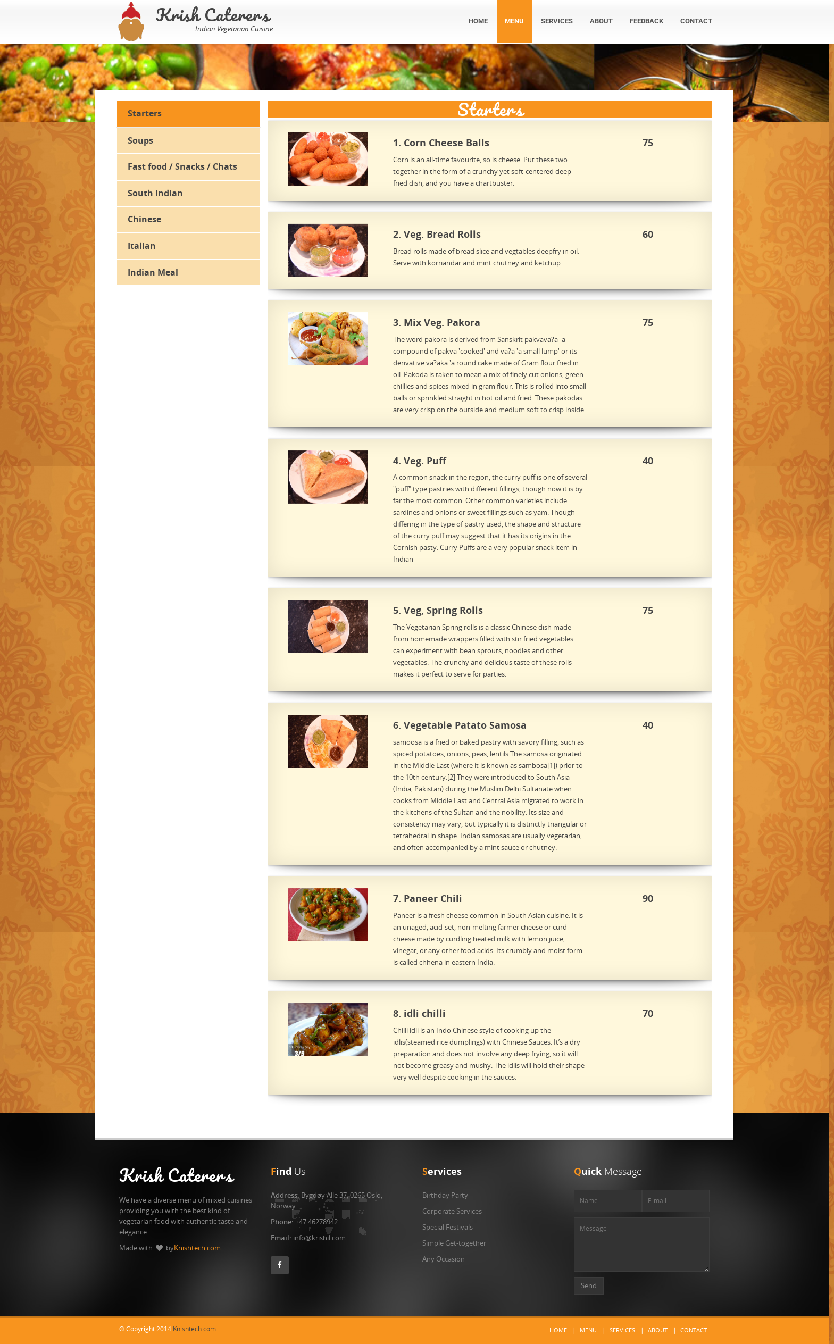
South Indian (155, 193)
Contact (693, 1330)
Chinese (144, 219)
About (658, 1330)
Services (622, 1330)
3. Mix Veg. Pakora (437, 323)
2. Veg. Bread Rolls (438, 234)
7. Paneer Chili (428, 899)
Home (558, 1330)
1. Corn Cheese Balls (442, 143)
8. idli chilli (420, 1013)
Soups (140, 140)
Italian (142, 246)
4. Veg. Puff (420, 461)
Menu (588, 1330)
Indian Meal (153, 272)
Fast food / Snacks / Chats (182, 166)
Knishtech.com (197, 1248)
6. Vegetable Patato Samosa (461, 725)
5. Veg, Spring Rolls (439, 610)
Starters (145, 113)
